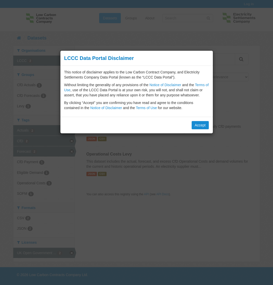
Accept (200, 125)
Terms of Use (146, 108)
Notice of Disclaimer (165, 85)
